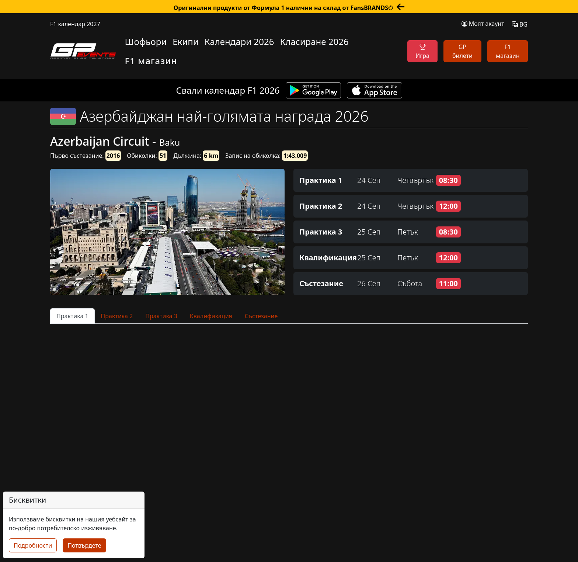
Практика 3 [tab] (161, 316)
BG (519, 24)
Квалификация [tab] (211, 316)
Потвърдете (84, 545)
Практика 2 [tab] (117, 316)
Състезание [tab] (261, 316)
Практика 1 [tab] (72, 316)
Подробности (33, 545)
